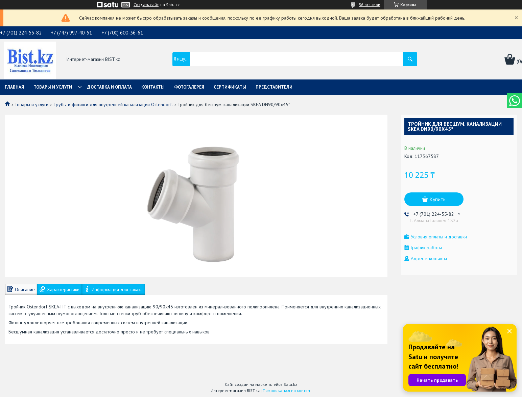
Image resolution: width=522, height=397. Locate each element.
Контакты (153, 87)
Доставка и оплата (109, 87)
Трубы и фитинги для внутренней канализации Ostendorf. (113, 104)
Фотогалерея (189, 87)
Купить (437, 199)
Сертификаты (230, 87)
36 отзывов (369, 4)
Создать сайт (146, 4)
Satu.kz (290, 384)
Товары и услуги (52, 87)
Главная (14, 87)
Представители (274, 87)
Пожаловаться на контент (287, 390)
